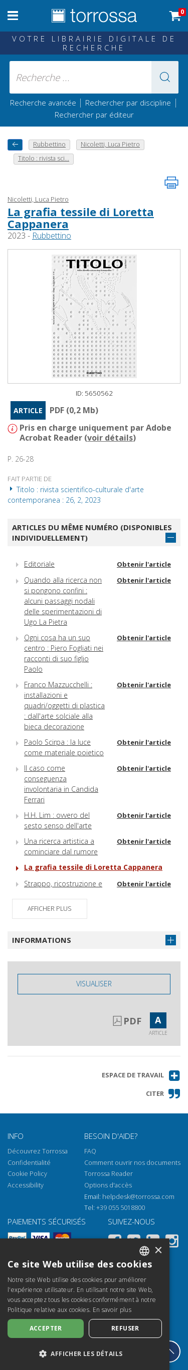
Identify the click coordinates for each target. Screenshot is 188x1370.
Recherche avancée (44, 103)
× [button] (158, 1250)
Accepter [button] (46, 1328)
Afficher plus (50, 908)
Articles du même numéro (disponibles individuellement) (92, 532)
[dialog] (84, 1304)
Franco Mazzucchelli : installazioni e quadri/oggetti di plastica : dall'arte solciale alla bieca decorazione (64, 705)
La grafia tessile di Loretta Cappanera (81, 217)
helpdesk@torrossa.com (138, 1196)
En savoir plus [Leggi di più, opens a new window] (112, 1309)
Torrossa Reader (108, 1173)
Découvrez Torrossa (38, 1151)
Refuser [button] (125, 1328)
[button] (164, 77)
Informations (41, 940)
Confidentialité (29, 1162)
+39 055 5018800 (120, 1207)
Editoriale (39, 564)
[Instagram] (171, 1242)
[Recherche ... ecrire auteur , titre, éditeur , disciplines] (94, 77)
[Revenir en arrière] (15, 145)
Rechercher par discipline (128, 103)
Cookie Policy (27, 1173)
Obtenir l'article (144, 564)
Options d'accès (108, 1185)
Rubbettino (51, 235)
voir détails (110, 437)
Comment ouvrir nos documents (132, 1162)
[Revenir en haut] (169, 1351)
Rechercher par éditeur (94, 115)
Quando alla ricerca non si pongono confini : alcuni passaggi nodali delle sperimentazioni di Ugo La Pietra (63, 601)
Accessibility (26, 1185)
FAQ (90, 1151)
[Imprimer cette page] (171, 183)
